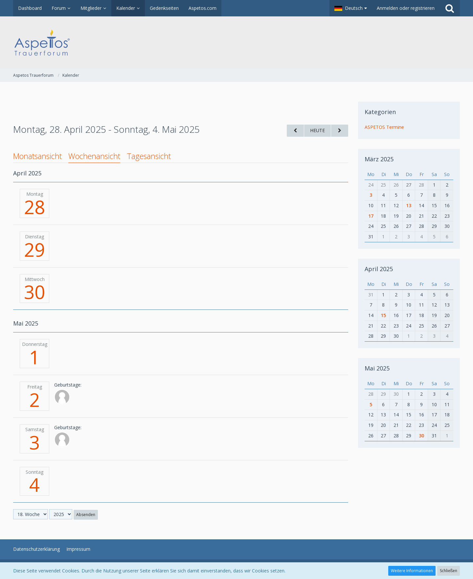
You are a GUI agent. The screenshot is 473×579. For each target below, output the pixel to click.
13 (408, 205)
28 (34, 206)
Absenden (85, 514)
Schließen (448, 570)
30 (34, 291)
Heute (317, 130)
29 (34, 249)
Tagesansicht (149, 156)
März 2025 (379, 159)
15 (383, 315)
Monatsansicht (37, 156)
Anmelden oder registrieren (406, 8)
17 (370, 216)
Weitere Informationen (412, 570)
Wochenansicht (94, 156)
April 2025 (379, 269)
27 (408, 185)
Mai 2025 (377, 368)
